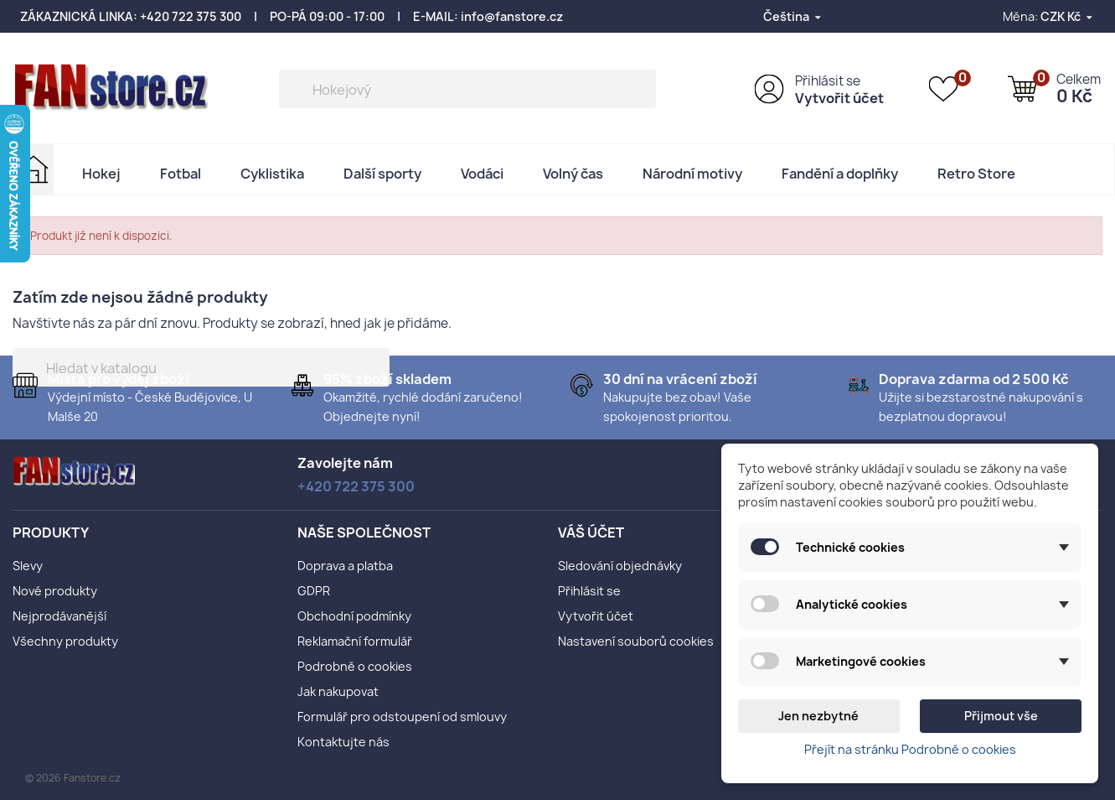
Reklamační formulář (354, 641)
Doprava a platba (345, 566)
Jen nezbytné (818, 716)
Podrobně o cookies (354, 666)
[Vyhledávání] (467, 89)
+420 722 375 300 (190, 16)
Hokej (101, 173)
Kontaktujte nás (343, 742)
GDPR (313, 591)
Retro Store (976, 173)
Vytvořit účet (839, 98)
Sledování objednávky (620, 566)
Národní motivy (692, 173)
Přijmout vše (1001, 716)
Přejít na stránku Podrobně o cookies (910, 749)
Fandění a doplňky (840, 173)
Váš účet (591, 532)
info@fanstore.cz (512, 16)
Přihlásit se (827, 81)
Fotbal (180, 173)
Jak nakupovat (338, 691)
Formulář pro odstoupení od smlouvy (402, 717)
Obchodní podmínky (354, 616)
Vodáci (482, 173)
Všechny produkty (65, 641)
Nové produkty (55, 591)
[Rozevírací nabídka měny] (1067, 16)
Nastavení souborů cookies (636, 641)
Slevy (28, 566)
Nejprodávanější (59, 616)
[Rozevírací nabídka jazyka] (793, 16)
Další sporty (382, 173)
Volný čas (573, 173)
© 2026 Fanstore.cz (73, 778)
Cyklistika (272, 173)
